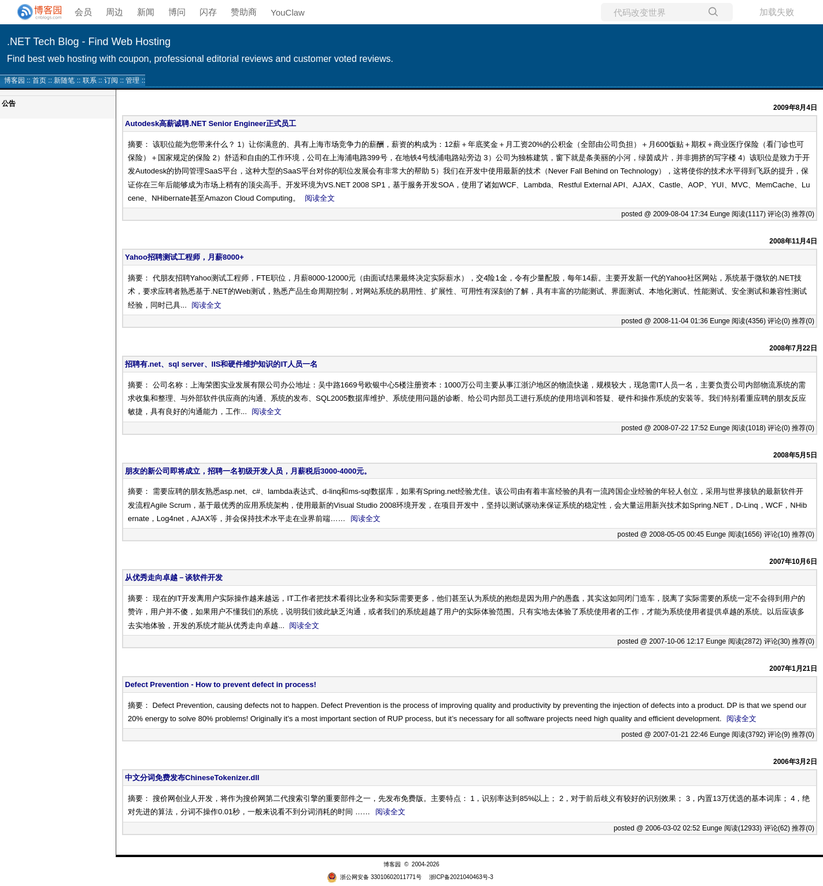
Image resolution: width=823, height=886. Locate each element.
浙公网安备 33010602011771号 (374, 877)
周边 (114, 12)
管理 (132, 80)
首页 (39, 80)
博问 (177, 12)
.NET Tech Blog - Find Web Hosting (89, 41)
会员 (83, 12)
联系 (90, 80)
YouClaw (288, 12)
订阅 (111, 80)
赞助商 (244, 12)
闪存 (208, 12)
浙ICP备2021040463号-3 (461, 877)
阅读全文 (320, 198)
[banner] (35, 12)
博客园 (14, 80)
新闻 (145, 12)
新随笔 (64, 80)
